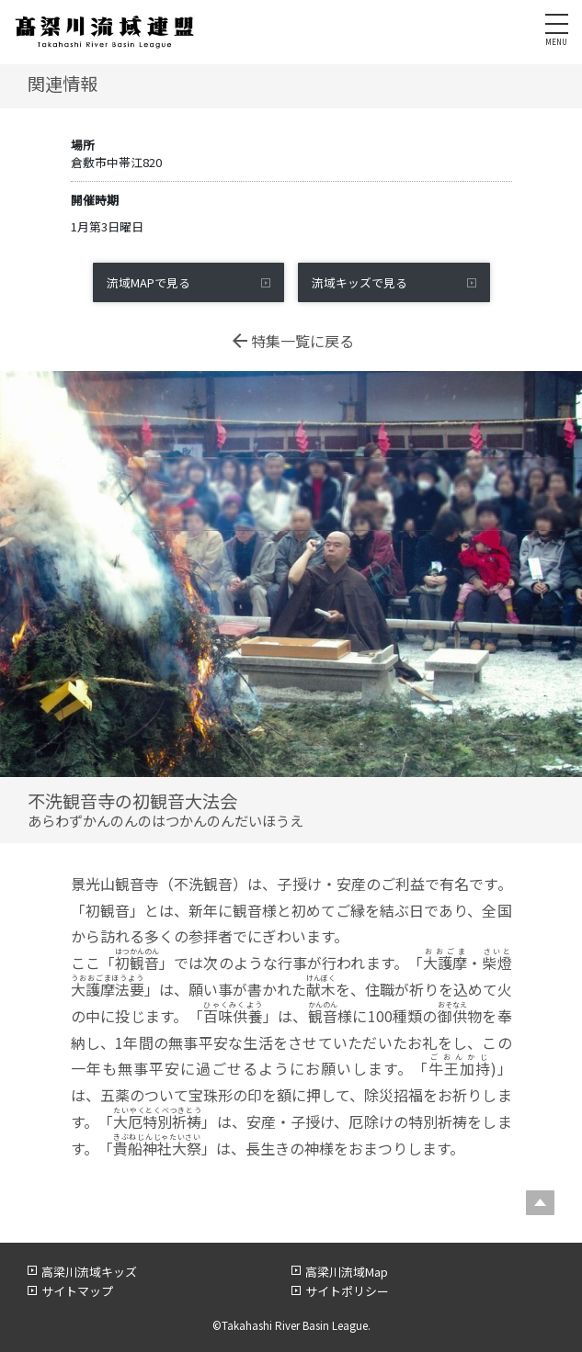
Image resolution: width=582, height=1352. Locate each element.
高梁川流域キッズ (89, 1271)
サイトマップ (77, 1291)
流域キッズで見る (359, 282)
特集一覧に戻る (291, 341)
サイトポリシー (347, 1291)
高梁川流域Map (346, 1271)
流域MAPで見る (148, 282)
